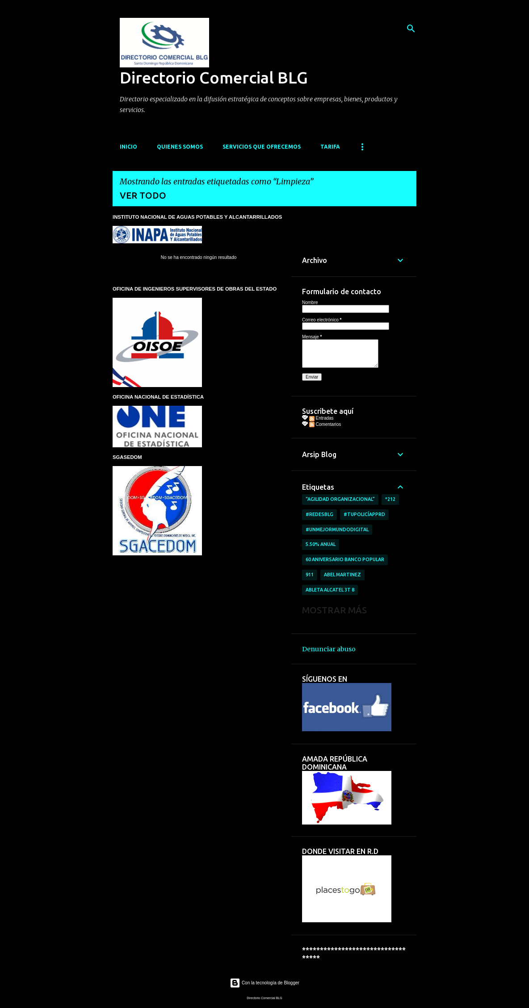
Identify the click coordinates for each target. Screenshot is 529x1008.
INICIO (128, 147)
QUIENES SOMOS (180, 147)
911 (310, 574)
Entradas (321, 418)
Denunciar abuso (329, 649)
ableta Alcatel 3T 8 (330, 589)
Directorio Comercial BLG (214, 77)
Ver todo (143, 195)
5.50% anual (321, 544)
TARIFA (330, 147)
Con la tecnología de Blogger (264, 982)
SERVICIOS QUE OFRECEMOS (262, 147)
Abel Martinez (342, 574)
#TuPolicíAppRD (364, 514)
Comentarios (325, 424)
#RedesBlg (319, 514)
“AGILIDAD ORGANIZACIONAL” (340, 499)
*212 (390, 499)
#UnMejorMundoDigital (337, 529)
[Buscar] (411, 28)
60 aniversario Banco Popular (345, 559)
